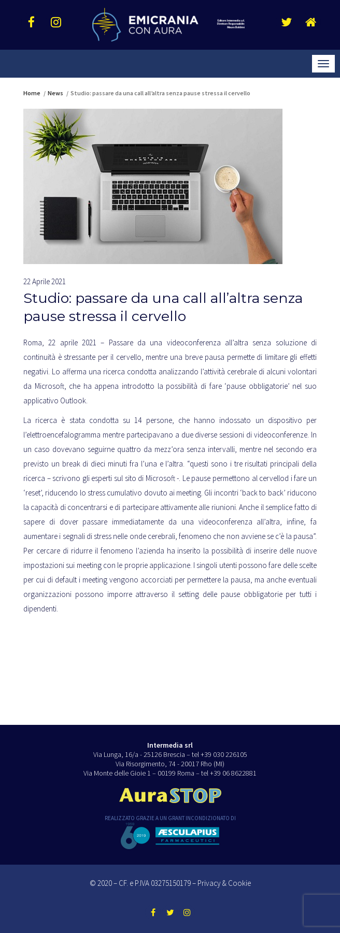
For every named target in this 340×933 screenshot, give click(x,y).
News (55, 93)
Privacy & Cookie (224, 883)
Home (31, 93)
